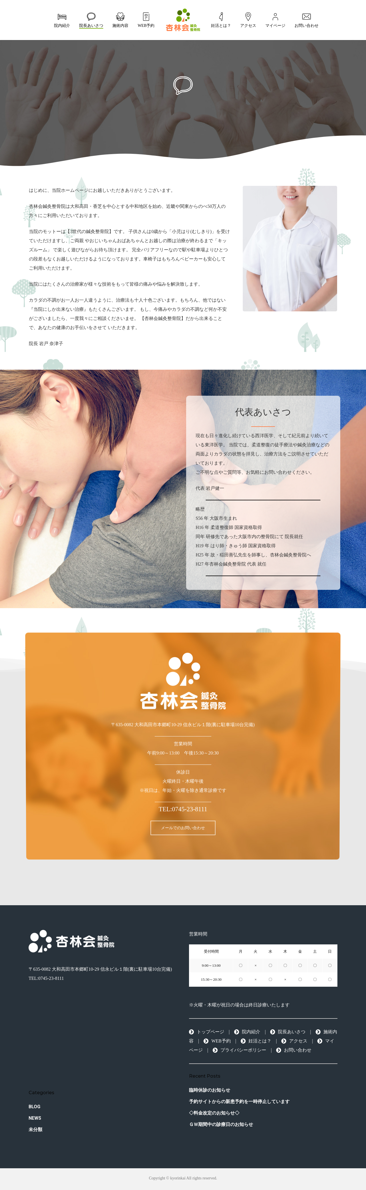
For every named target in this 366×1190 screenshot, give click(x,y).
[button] (183, 831)
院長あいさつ (287, 1031)
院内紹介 (247, 1031)
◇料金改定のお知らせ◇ (214, 1113)
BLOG (34, 1106)
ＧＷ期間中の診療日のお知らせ (221, 1124)
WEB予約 (217, 1040)
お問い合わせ (293, 1050)
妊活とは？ (256, 1040)
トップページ (206, 1031)
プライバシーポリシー (239, 1050)
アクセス (294, 1040)
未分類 (35, 1129)
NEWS (35, 1118)
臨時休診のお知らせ (209, 1090)
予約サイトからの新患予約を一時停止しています (239, 1101)
